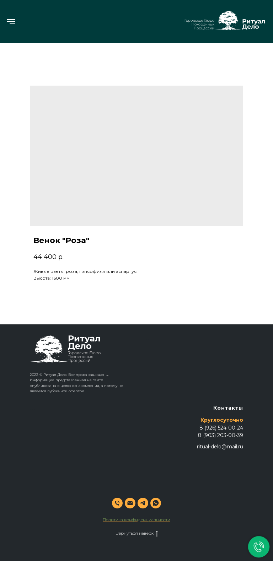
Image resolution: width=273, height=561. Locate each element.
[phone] (117, 503)
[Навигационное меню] (11, 21)
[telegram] (143, 503)
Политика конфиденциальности (136, 519)
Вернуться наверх (137, 533)
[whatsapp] (155, 503)
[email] (130, 503)
